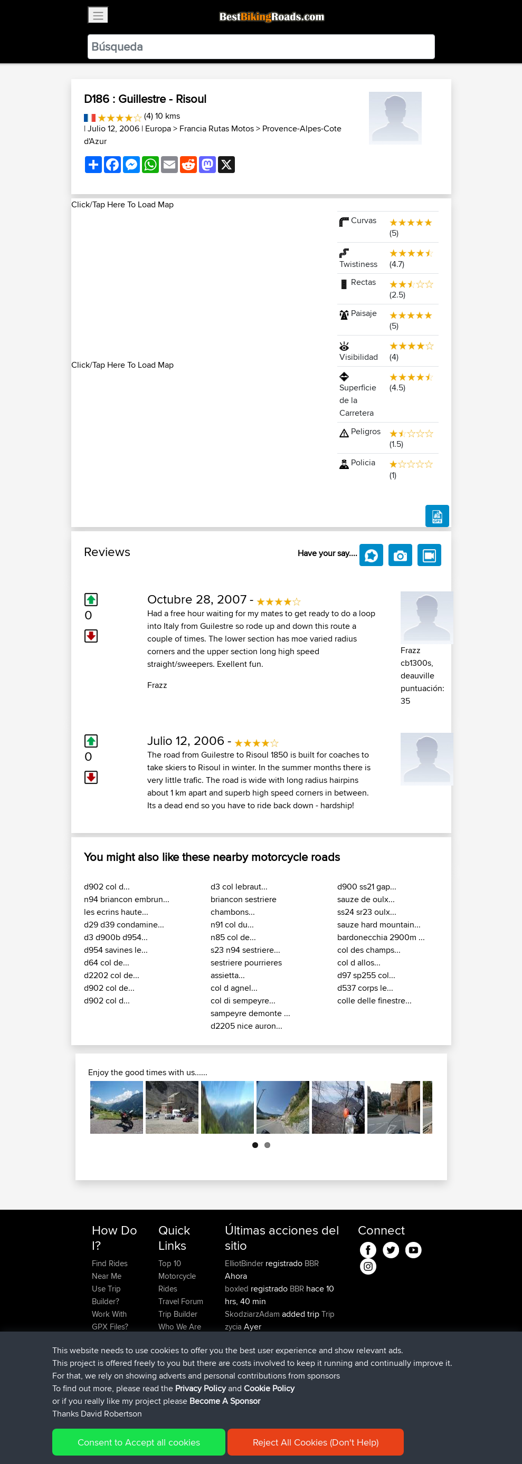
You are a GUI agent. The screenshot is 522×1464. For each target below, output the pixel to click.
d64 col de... (106, 962)
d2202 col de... (111, 975)
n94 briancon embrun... (126, 899)
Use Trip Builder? (106, 1295)
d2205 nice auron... (246, 1026)
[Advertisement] (198, 285)
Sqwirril (238, 1377)
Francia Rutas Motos (216, 128)
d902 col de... (109, 988)
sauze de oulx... (366, 899)
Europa (158, 128)
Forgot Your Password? (112, 1345)
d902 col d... (107, 887)
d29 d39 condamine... (124, 924)
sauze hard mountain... (379, 924)
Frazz (157, 685)
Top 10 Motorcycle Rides (177, 1276)
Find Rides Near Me (110, 1269)
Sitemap (190, 1440)
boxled (238, 1288)
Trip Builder (177, 1313)
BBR (312, 1263)
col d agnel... (234, 988)
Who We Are (179, 1326)
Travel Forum (180, 1301)
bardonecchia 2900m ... (381, 937)
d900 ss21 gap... (366, 887)
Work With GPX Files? (110, 1320)
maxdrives (243, 1364)
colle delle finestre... (374, 1000)
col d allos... (359, 962)
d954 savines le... (116, 950)
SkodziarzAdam (253, 1313)
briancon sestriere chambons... (244, 905)
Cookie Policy (285, 1440)
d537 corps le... (365, 988)
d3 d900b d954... (116, 937)
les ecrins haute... (116, 912)
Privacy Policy (233, 1440)
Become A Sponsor (109, 1371)
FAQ (99, 1389)
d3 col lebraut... (239, 887)
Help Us (172, 1351)
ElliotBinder (245, 1263)
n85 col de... (233, 937)
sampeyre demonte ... (250, 1013)
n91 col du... (232, 924)
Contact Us (177, 1339)
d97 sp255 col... (366, 975)
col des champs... (369, 950)
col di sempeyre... (243, 1000)
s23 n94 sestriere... (245, 950)
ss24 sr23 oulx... (366, 912)
